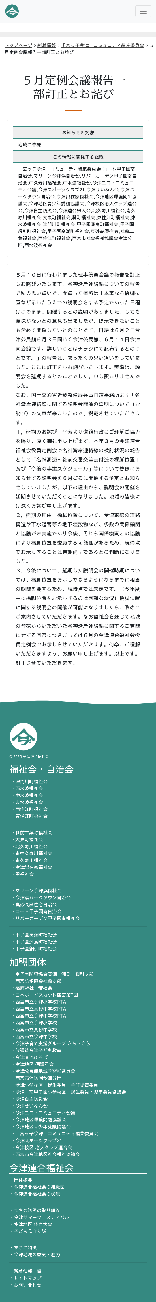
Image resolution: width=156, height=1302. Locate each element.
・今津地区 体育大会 (30, 1224)
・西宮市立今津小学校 (33, 1022)
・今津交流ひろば (28, 1057)
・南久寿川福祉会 (28, 860)
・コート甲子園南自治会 (35, 911)
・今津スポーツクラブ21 (35, 1140)
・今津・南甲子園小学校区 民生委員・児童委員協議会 (67, 1092)
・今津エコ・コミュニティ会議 (42, 1112)
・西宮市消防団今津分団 (35, 1078)
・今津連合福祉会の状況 (34, 1194)
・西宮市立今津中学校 (33, 1036)
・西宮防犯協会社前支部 (35, 981)
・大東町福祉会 (26, 839)
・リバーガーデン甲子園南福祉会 (44, 918)
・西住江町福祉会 (28, 809)
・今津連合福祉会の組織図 (37, 1187)
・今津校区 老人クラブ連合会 (40, 1147)
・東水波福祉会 (26, 802)
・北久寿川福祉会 (28, 846)
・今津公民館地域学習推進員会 (42, 1071)
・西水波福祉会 (26, 788)
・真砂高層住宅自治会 (33, 904)
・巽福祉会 (21, 874)
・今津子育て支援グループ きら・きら (50, 1043)
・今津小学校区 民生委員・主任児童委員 (53, 1085)
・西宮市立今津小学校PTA (37, 1001)
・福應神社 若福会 (30, 988)
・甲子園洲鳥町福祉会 (33, 941)
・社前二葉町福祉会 (30, 832)
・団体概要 (20, 1180)
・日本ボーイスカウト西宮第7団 (43, 995)
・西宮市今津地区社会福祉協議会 (44, 1154)
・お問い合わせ (25, 1284)
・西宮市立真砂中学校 (33, 1029)
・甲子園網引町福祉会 (33, 948)
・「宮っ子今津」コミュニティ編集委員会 (53, 1133)
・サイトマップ (25, 1278)
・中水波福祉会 (26, 795)
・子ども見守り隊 (27, 1231)
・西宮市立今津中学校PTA (37, 1015)
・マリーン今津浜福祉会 (35, 890)
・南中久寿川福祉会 (30, 853)
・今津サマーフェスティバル (39, 1217)
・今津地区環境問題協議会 (37, 1119)
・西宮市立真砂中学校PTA (37, 1008)
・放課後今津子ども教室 (35, 1050)
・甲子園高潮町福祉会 (33, 934)
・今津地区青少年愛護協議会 (40, 1126)
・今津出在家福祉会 (30, 867)
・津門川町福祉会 (28, 781)
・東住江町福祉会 (28, 816)
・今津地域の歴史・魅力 (34, 1254)
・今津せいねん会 (28, 1105)
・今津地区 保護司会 (31, 1064)
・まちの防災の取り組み (34, 1210)
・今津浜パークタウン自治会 (40, 897)
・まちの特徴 (23, 1247)
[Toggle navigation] (143, 11)
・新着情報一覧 (25, 1271)
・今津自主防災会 (28, 1098)
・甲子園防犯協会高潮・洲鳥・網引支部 (51, 974)
